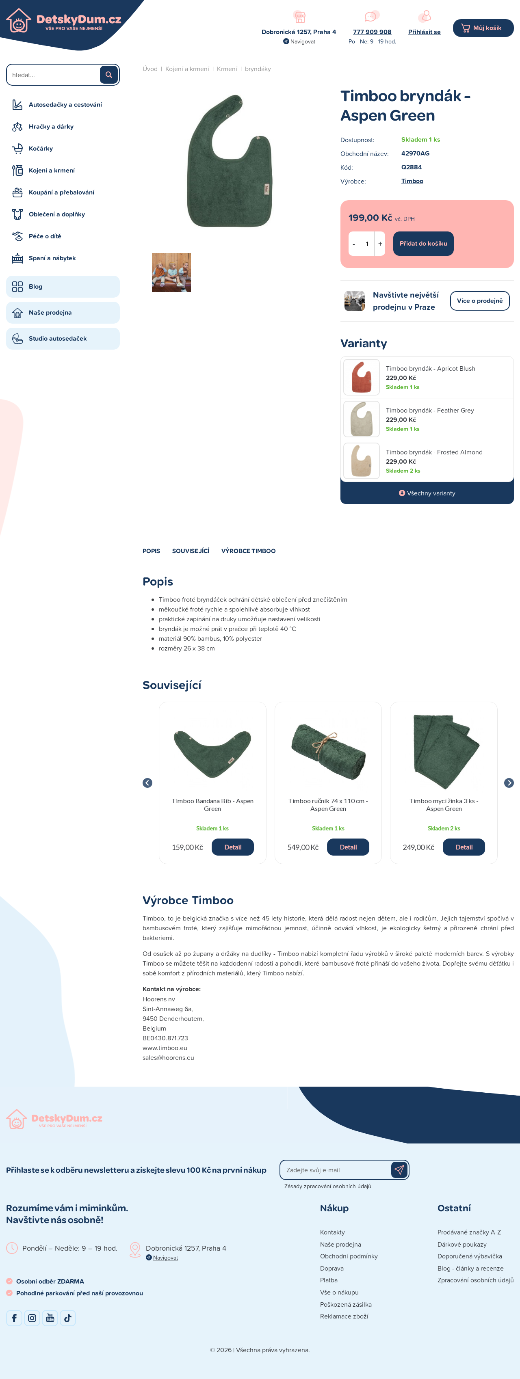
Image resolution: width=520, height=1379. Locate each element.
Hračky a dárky (51, 126)
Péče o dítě (45, 236)
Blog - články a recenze (471, 1268)
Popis (151, 550)
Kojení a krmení (52, 170)
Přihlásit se (424, 32)
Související (190, 550)
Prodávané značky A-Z (469, 1232)
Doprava (332, 1268)
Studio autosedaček (58, 338)
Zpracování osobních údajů (476, 1279)
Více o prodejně (480, 300)
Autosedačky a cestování (65, 104)
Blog (35, 286)
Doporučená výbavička (470, 1255)
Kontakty (332, 1232)
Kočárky (41, 148)
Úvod (150, 68)
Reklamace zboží (344, 1316)
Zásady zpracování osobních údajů (327, 1186)
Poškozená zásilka (346, 1304)
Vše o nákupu (339, 1292)
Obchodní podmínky (349, 1255)
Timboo (412, 181)
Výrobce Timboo (248, 550)
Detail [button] (232, 847)
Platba (329, 1279)
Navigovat (302, 41)
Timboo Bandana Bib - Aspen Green (212, 804)
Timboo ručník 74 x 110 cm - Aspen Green (328, 804)
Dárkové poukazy (462, 1244)
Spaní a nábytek (52, 258)
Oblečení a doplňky (57, 214)
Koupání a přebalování (61, 192)
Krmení (227, 68)
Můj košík (487, 27)
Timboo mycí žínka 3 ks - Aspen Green (444, 804)
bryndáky (258, 68)
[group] (213, 783)
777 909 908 (372, 32)
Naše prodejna (50, 312)
